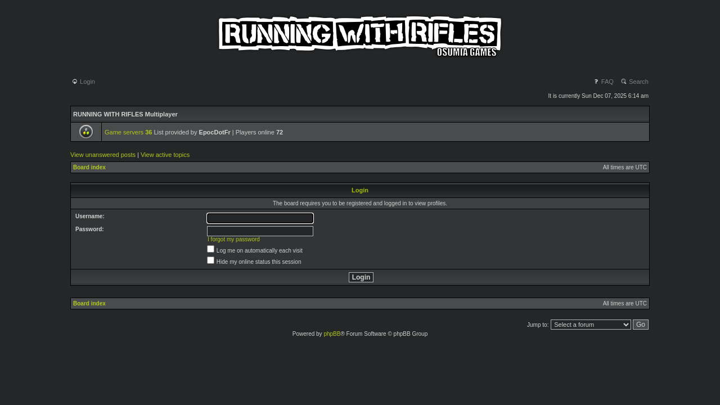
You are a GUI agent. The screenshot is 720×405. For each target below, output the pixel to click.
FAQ (603, 81)
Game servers (128, 132)
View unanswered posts (103, 154)
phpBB (331, 334)
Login (83, 81)
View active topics (165, 154)
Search (634, 81)
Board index (89, 167)
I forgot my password (234, 239)
